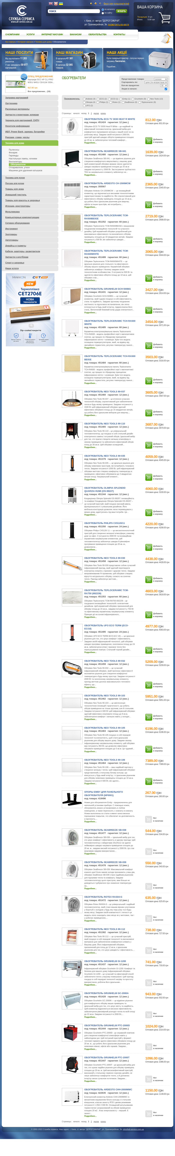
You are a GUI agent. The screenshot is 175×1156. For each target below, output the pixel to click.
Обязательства (97, 34)
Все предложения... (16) (39, 91)
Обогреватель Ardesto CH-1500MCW (107, 183)
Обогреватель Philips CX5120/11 (104, 523)
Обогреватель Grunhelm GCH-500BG (107, 289)
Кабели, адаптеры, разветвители (22, 251)
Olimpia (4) (89, 102)
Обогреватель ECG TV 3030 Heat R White (109, 119)
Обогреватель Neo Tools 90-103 (104, 695)
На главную (10, 42)
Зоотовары (11, 234)
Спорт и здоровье (14, 263)
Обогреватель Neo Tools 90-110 (104, 423)
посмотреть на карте (118, 24)
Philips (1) (102, 102)
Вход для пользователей (116, 3)
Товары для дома (14, 189)
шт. (150, 13)
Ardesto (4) (89, 99)
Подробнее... (90, 143)
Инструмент (11, 229)
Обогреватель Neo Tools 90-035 (104, 456)
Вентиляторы (15, 161)
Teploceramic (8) (147, 102)
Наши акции (133, 53)
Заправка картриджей (16, 97)
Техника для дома (43, 42)
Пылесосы (14, 150)
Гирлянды (13, 155)
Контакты (119, 34)
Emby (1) (125, 99)
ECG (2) (102, 99)
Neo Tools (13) (155, 99)
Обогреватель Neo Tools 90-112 (104, 929)
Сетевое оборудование (17, 223)
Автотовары (11, 240)
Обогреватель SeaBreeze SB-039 (105, 862)
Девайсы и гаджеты (15, 246)
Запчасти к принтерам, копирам (22, 114)
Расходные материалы (17, 109)
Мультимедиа (12, 212)
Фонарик (13, 152)
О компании (12, 34)
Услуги (30, 34)
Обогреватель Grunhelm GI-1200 (105, 961)
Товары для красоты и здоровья (22, 200)
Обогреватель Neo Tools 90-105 (104, 727)
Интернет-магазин (25, 42)
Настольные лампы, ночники (23, 158)
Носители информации (17, 126)
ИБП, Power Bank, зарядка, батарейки (25, 131)
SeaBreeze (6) (129, 102)
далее (96, 113)
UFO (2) (88, 105)
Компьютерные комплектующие (22, 217)
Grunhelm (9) (139, 99)
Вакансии (75, 34)
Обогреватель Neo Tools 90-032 (104, 661)
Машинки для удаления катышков (25, 170)
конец (103, 113)
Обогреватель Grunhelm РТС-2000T (107, 1057)
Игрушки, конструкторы (17, 206)
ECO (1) (113, 99)
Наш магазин (71, 53)
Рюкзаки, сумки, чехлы (17, 137)
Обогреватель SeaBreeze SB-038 (105, 830)
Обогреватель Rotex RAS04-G (103, 897)
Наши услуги (22, 53)
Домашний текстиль (16, 195)
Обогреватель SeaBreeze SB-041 (105, 151)
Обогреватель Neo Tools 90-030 (104, 558)
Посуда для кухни (14, 183)
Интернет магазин (52, 34)
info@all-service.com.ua (133, 1129)
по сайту (108, 13)
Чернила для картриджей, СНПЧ (22, 120)
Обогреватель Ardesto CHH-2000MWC (108, 1089)
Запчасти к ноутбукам (16, 257)
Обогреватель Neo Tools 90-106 (104, 760)
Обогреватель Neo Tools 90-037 (104, 391)
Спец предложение (40, 76)
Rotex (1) (115, 102)
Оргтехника (11, 103)
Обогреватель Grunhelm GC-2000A (106, 993)
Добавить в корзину (158, 140)
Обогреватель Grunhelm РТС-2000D (107, 1025)
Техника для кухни (15, 178)
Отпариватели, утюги (19, 167)
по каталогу (109, 9)
